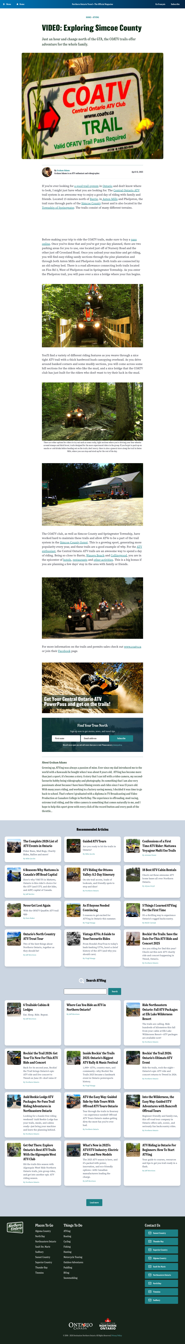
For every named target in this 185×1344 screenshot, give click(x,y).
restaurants (80, 560)
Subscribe (175, 4)
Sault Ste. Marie (42, 1246)
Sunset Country (42, 1257)
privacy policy (117, 745)
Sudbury (39, 1251)
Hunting (67, 1251)
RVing (66, 1272)
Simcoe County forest (74, 542)
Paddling (68, 1267)
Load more (94, 1202)
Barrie (94, 199)
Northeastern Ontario (45, 1241)
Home (88, 17)
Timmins (39, 1272)
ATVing (96, 17)
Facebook (64, 651)
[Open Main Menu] (7, 4)
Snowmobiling (70, 1278)
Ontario (107, 186)
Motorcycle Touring (73, 1257)
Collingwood (119, 555)
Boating (67, 1236)
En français (160, 4)
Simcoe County (91, 203)
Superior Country (43, 1262)
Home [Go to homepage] (20, 4)
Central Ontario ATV (126, 190)
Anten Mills (110, 199)
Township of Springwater (58, 208)
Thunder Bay (41, 1267)
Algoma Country (43, 1231)
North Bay (40, 1236)
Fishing (67, 1246)
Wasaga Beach (95, 555)
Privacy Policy (116, 1335)
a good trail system (86, 186)
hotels (67, 560)
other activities (103, 560)
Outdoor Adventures (73, 1262)
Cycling (67, 1241)
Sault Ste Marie (159, 1266)
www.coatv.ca (132, 647)
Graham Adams (63, 170)
